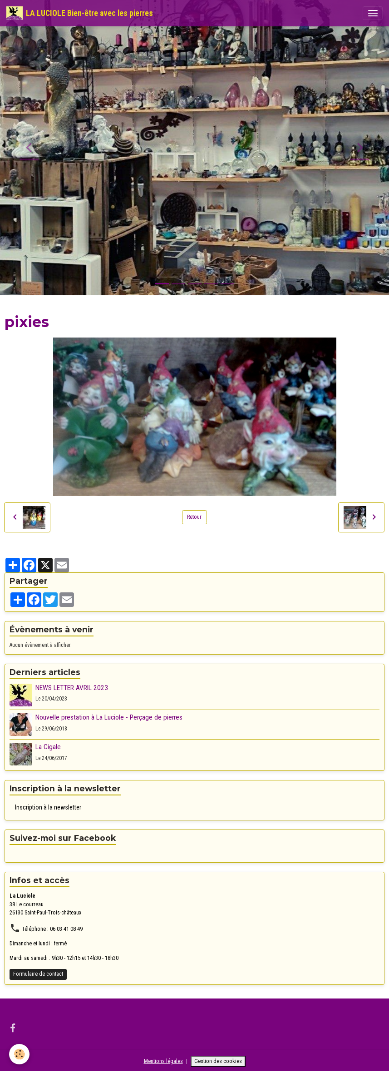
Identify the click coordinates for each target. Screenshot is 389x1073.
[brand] (79, 13)
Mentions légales (163, 1061)
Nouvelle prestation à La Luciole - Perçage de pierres (108, 717)
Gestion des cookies (218, 1061)
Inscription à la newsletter (48, 807)
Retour (194, 517)
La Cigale (48, 747)
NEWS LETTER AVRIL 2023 (71, 688)
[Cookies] (19, 1054)
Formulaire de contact (38, 974)
